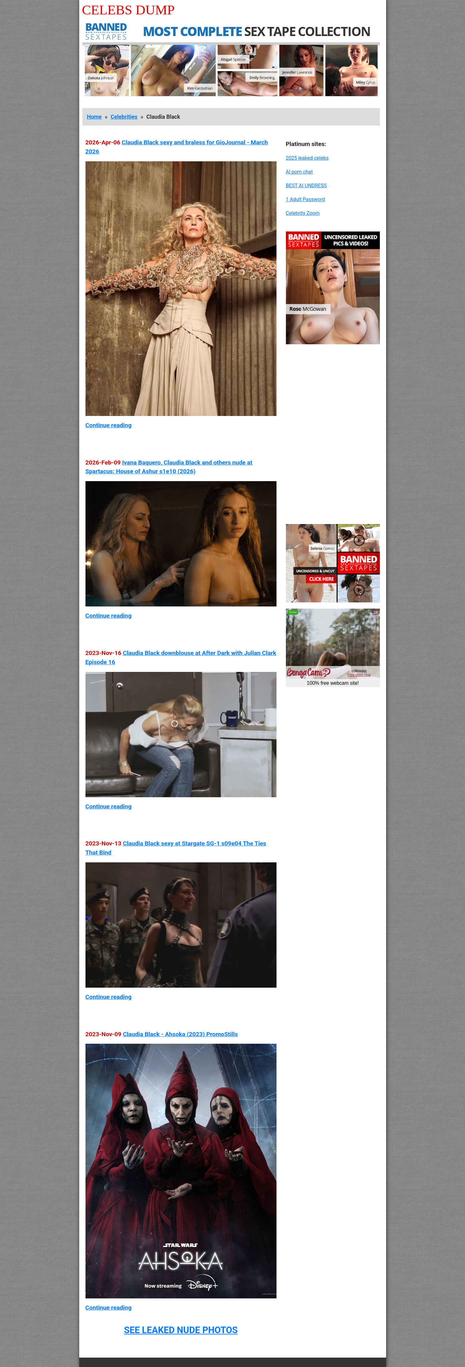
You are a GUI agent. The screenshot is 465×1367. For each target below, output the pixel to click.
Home (94, 117)
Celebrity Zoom (303, 213)
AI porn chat (299, 172)
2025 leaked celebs (307, 158)
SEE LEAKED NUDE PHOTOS (181, 1330)
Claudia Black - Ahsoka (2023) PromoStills (180, 1034)
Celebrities (124, 117)
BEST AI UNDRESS (306, 186)
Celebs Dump (128, 10)
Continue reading (108, 425)
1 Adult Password (305, 199)
